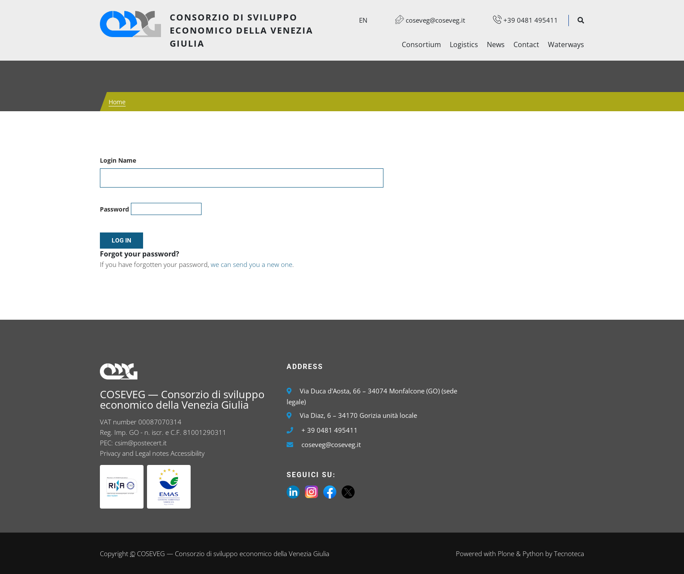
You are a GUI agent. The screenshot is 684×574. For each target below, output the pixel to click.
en (363, 20)
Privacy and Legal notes (134, 453)
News (496, 44)
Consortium (421, 44)
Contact (526, 44)
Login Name (118, 160)
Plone (506, 553)
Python (533, 553)
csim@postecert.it (141, 442)
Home (117, 102)
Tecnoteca (569, 553)
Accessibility (188, 453)
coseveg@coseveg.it (425, 20)
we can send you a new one (251, 264)
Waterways (566, 44)
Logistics (464, 44)
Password (114, 209)
